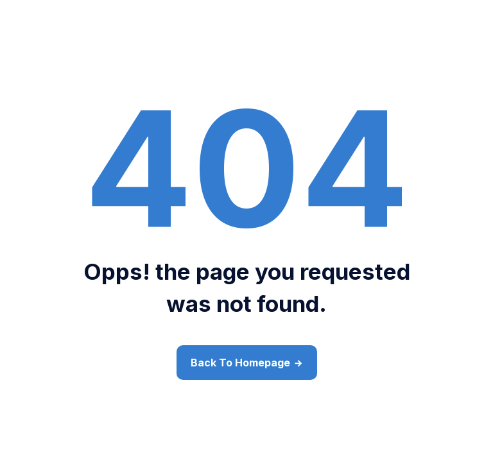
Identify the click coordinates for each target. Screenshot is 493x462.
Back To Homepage (240, 362)
